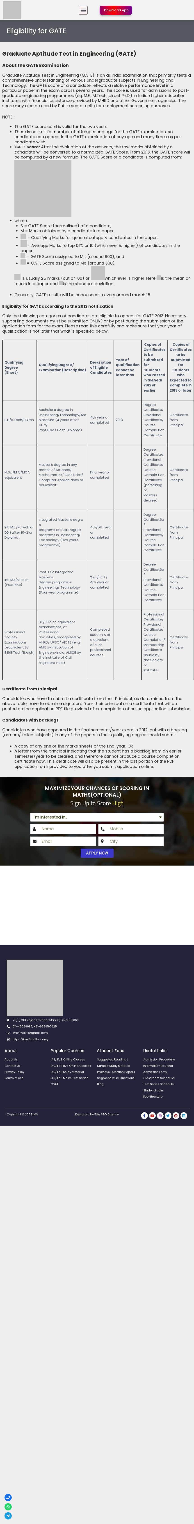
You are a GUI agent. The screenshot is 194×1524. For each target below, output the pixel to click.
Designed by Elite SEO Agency (97, 1114)
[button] (83, 10)
